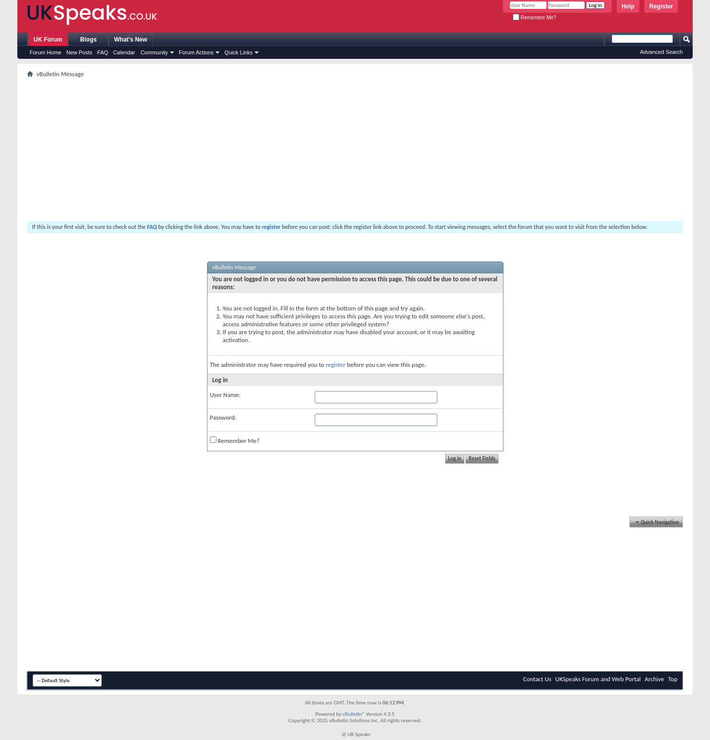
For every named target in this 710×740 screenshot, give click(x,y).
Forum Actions (196, 52)
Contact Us (537, 679)
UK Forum (48, 39)
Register (661, 6)
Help (628, 6)
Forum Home (45, 52)
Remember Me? (534, 17)
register (335, 364)
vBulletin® (353, 714)
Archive (654, 679)
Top (672, 679)
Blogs (88, 39)
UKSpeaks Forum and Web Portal (598, 679)
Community (154, 52)
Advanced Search (661, 52)
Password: (223, 417)
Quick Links (238, 52)
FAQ (102, 52)
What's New (130, 39)
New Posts (79, 52)
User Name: (225, 394)
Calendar (124, 52)
